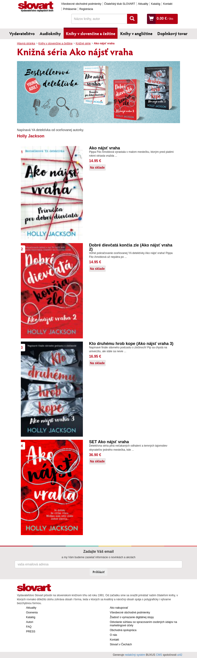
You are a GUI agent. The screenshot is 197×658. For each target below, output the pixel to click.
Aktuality (143, 3)
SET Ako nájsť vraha (109, 442)
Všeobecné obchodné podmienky (81, 3)
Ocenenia (32, 612)
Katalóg (155, 3)
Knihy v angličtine (136, 33)
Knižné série (83, 43)
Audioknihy (50, 33)
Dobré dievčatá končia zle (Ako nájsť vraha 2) (130, 247)
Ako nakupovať (119, 607)
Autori (29, 622)
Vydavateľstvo (22, 33)
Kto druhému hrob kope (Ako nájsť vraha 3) (131, 343)
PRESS (30, 631)
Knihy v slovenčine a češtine (90, 33)
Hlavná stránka (26, 43)
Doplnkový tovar (172, 33)
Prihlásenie (70, 9)
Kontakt (167, 3)
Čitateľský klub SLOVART (119, 3)
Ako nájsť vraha (104, 148)
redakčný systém (135, 654)
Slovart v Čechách (121, 644)
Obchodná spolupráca (123, 630)
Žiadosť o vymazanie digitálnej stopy (132, 617)
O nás (113, 634)
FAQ (28, 626)
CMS (159, 654)
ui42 (179, 654)
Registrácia (86, 9)
